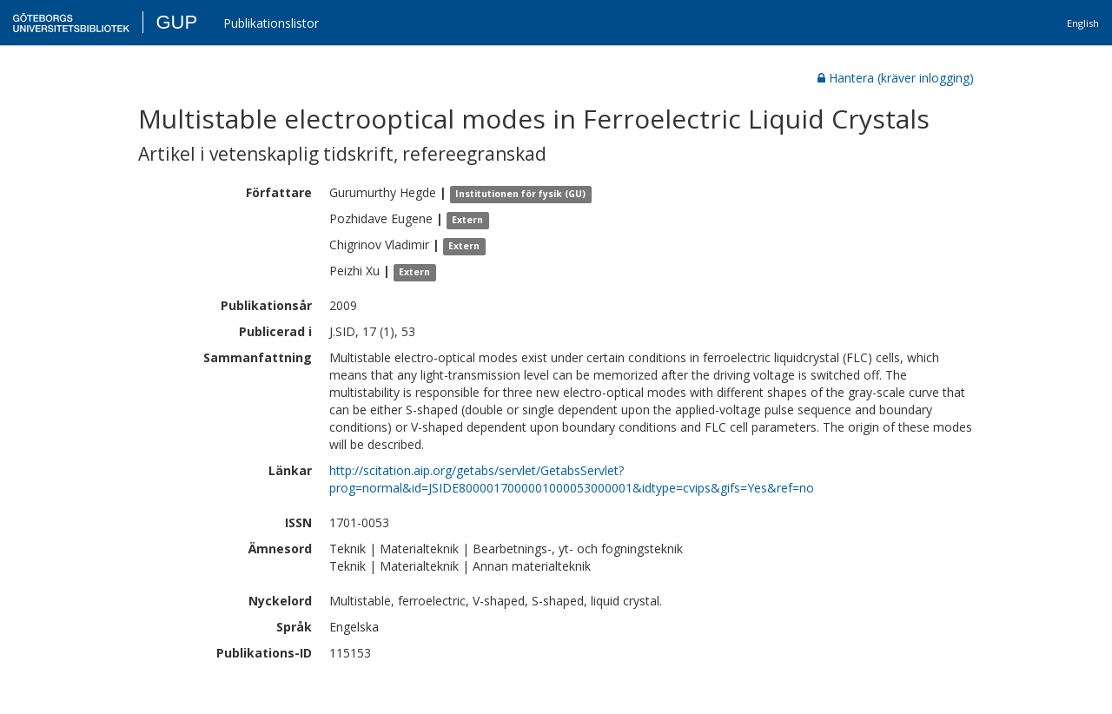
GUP (176, 22)
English (1083, 23)
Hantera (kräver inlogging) (895, 77)
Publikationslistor (271, 23)
